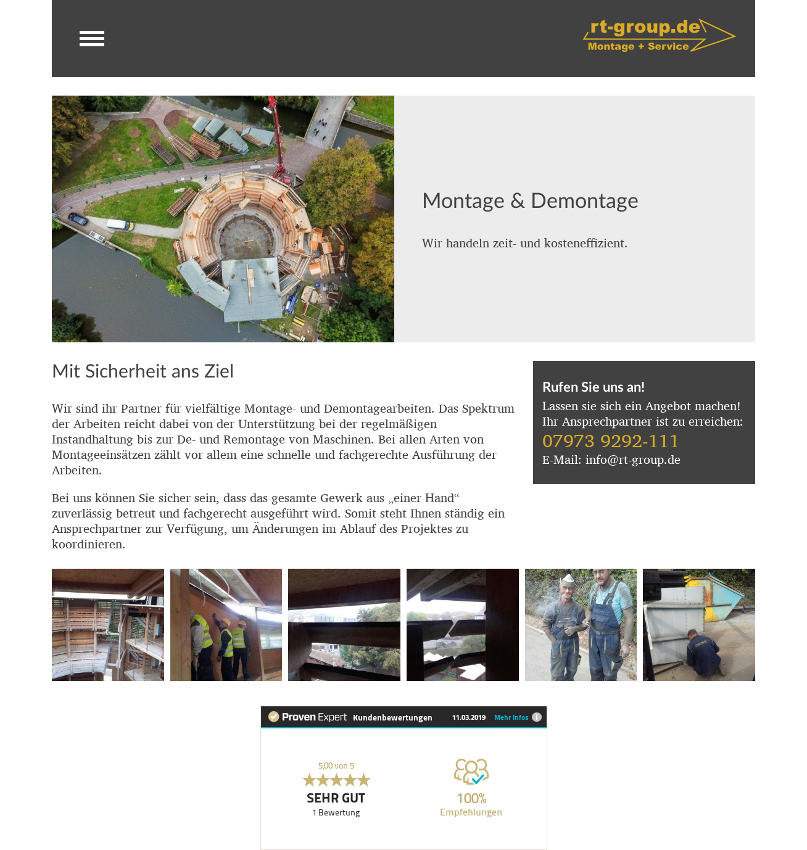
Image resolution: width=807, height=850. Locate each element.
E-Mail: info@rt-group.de (611, 458)
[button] (92, 38)
